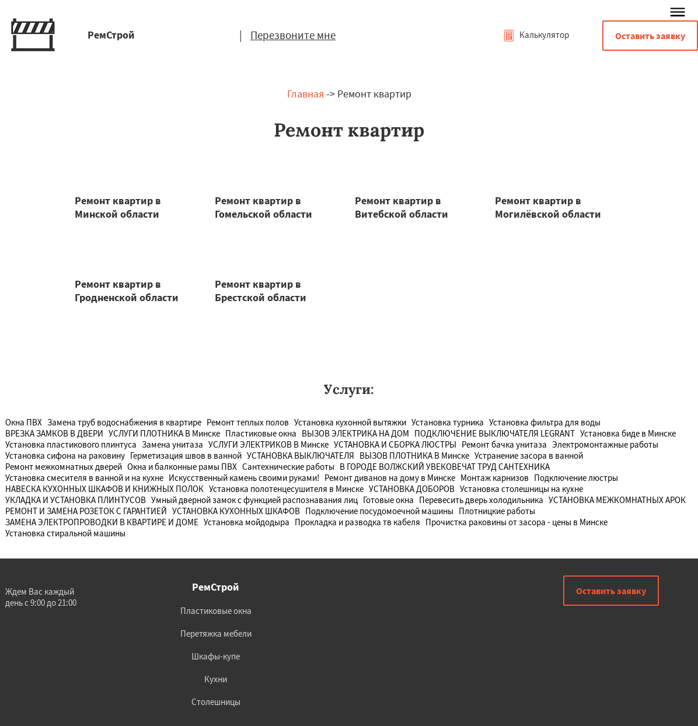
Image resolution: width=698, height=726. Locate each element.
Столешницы (215, 701)
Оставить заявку (650, 35)
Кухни (215, 679)
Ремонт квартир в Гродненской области (127, 290)
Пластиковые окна (216, 610)
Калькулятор (536, 34)
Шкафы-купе (215, 656)
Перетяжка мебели (216, 633)
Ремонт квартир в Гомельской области (263, 207)
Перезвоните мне (293, 35)
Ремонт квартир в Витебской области (401, 207)
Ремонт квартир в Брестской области (260, 290)
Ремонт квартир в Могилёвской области (548, 207)
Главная (305, 93)
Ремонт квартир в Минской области (118, 207)
